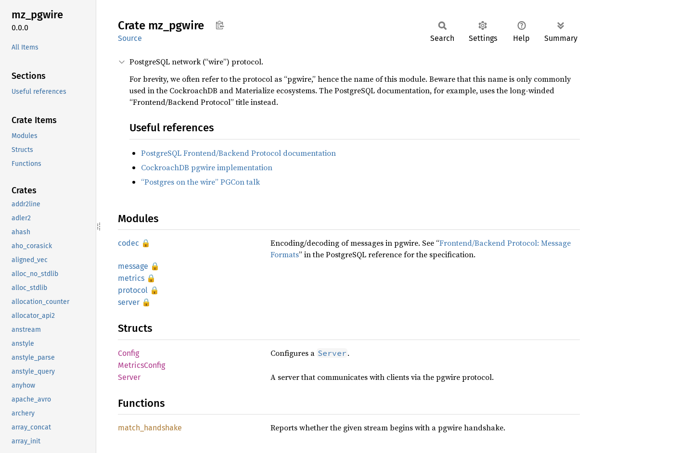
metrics (131, 278)
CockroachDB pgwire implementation (206, 167)
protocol (133, 290)
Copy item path (220, 25)
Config (128, 353)
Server (129, 377)
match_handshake (150, 427)
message (133, 266)
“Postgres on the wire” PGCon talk (200, 181)
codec (128, 243)
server (129, 302)
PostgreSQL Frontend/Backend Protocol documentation (238, 153)
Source (130, 38)
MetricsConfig (141, 365)
